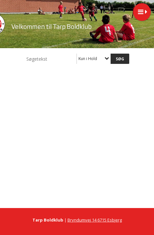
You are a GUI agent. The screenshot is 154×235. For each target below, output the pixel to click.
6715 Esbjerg (109, 220)
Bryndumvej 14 (82, 220)
